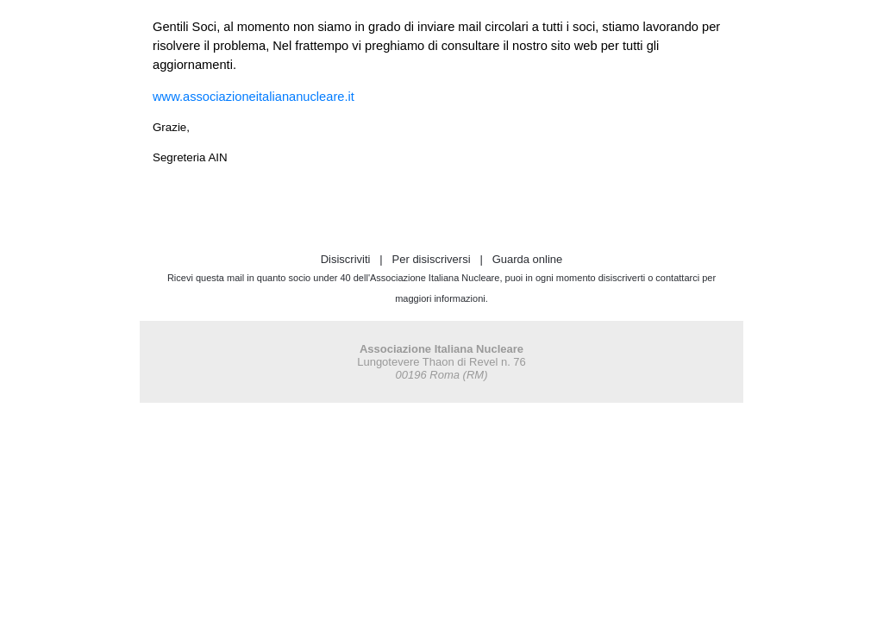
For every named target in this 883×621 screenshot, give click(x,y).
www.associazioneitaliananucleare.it (253, 97)
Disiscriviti (346, 259)
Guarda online (527, 259)
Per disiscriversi (431, 259)
